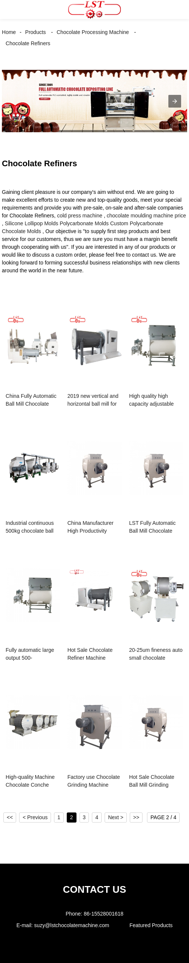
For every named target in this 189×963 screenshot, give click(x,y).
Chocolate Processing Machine (93, 32)
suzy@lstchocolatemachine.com (71, 925)
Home (9, 32)
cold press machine (79, 216)
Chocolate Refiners (28, 43)
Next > (115, 817)
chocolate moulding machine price (146, 216)
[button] (13, 9)
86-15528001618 (103, 914)
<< (10, 817)
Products (35, 32)
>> (136, 817)
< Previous (35, 817)
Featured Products (150, 925)
